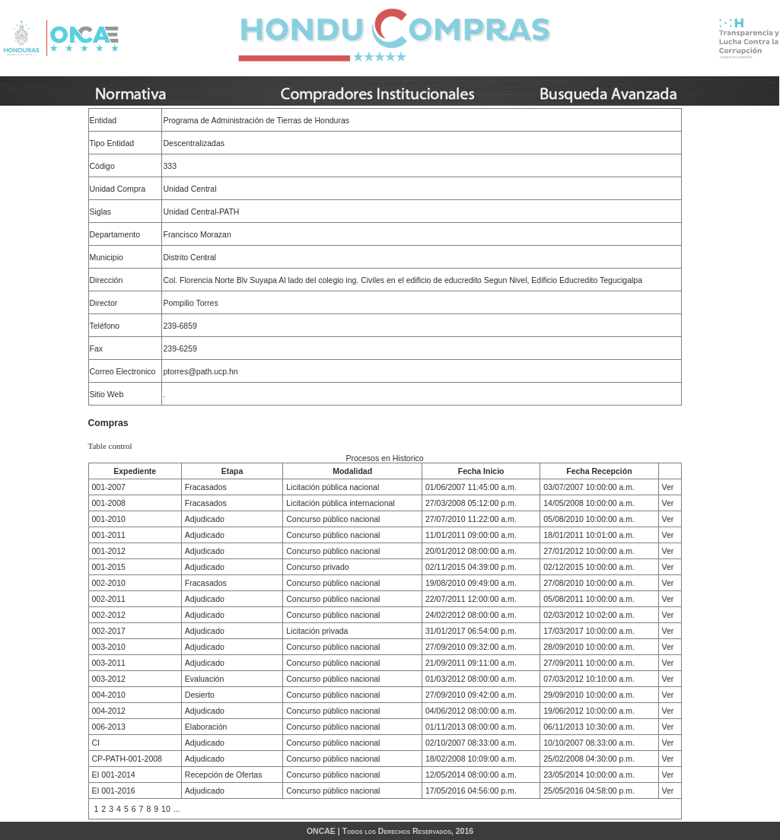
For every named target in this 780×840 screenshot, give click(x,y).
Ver (668, 487)
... (177, 808)
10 (165, 808)
